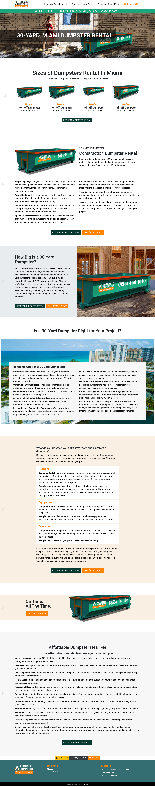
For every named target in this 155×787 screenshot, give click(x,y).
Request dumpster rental (77, 120)
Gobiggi (85, 784)
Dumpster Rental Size (83, 4)
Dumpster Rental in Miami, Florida (115, 769)
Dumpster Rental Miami (109, 4)
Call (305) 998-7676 (93, 232)
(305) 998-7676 (109, 11)
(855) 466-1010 (130, 4)
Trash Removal (108, 772)
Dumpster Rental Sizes (111, 776)
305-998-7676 (52, 771)
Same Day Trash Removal (55, 4)
